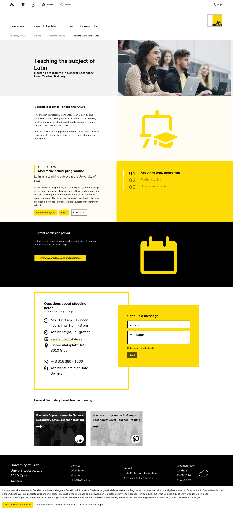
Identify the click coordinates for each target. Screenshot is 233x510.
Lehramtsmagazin (45, 212)
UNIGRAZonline (80, 480)
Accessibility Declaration (138, 478)
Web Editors (78, 470)
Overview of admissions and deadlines (60, 258)
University (17, 26)
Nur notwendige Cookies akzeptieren (55, 504)
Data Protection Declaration (140, 473)
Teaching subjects (57, 35)
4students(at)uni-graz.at (70, 332)
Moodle (75, 475)
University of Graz (18, 35)
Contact (75, 465)
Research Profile (43, 26)
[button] (12, 4)
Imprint (128, 468)
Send (132, 355)
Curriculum (79, 212)
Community (88, 26)
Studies (68, 26)
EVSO (64, 212)
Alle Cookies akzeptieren (17, 504)
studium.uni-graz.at (66, 338)
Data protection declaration (141, 348)
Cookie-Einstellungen (91, 504)
